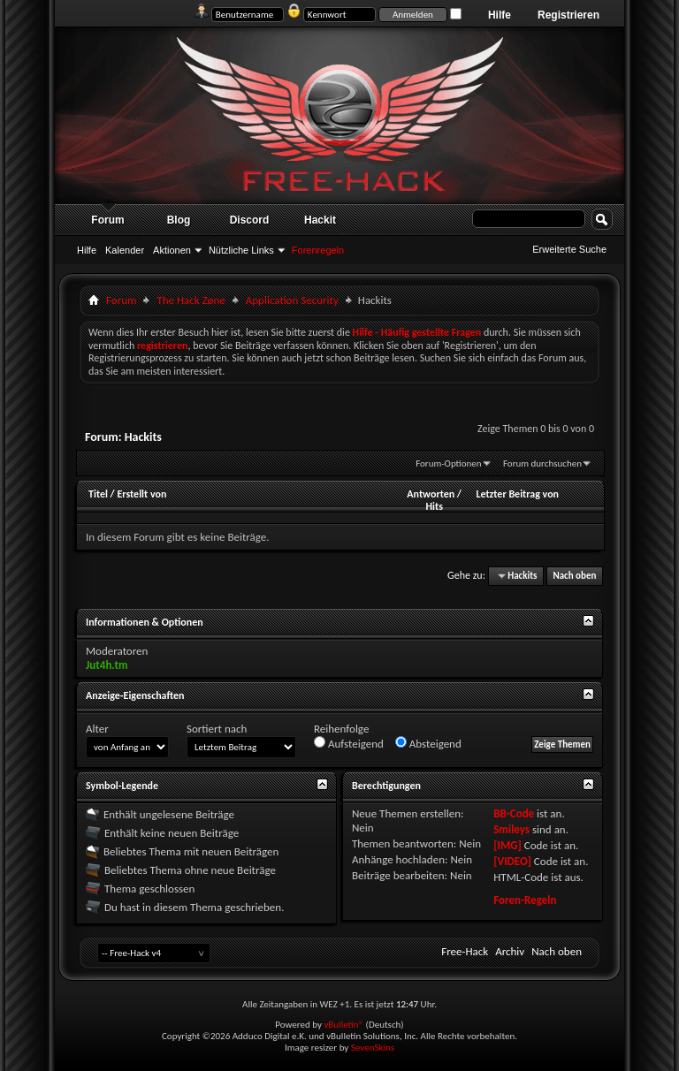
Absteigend (428, 743)
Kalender (124, 250)
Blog (179, 220)
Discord (250, 220)
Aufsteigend (349, 743)
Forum (107, 220)
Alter (97, 728)
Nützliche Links (241, 250)
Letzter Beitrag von (517, 494)
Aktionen (172, 250)
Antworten (430, 494)
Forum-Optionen (448, 463)
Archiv (509, 951)
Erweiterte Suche (569, 249)
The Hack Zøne (190, 300)
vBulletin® (343, 1024)
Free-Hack (464, 951)
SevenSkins (372, 1047)
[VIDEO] (512, 861)
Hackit (320, 220)
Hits (433, 506)
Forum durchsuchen (542, 463)
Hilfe (499, 15)
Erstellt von (141, 494)
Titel (98, 494)
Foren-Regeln (524, 900)
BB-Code (513, 813)
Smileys (511, 829)
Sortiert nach (217, 728)
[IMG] (507, 845)
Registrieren (568, 15)
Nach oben (574, 575)
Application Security (292, 300)
